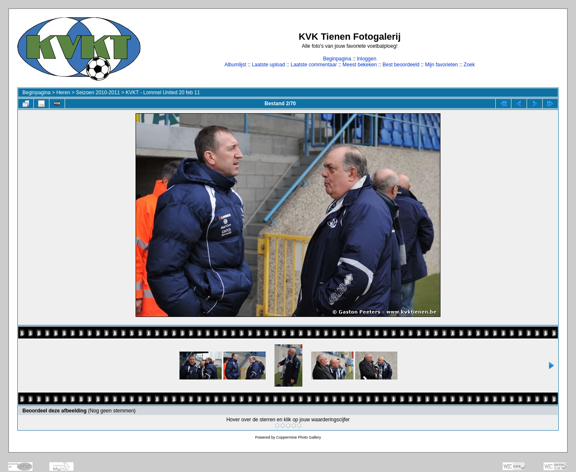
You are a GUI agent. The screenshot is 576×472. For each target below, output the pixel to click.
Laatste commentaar (314, 65)
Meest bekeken (359, 65)
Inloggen (366, 59)
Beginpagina (337, 59)
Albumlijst (235, 65)
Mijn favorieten (441, 65)
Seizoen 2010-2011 (98, 92)
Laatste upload (268, 65)
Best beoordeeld (401, 65)
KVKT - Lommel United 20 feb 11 (163, 92)
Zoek (469, 65)
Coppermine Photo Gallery (298, 437)
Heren (63, 92)
